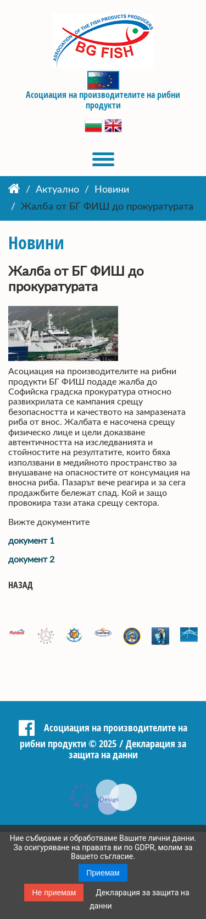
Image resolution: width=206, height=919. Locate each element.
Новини (111, 190)
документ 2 (31, 559)
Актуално (57, 190)
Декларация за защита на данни (128, 749)
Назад (20, 585)
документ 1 (31, 541)
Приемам (103, 872)
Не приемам (54, 892)
